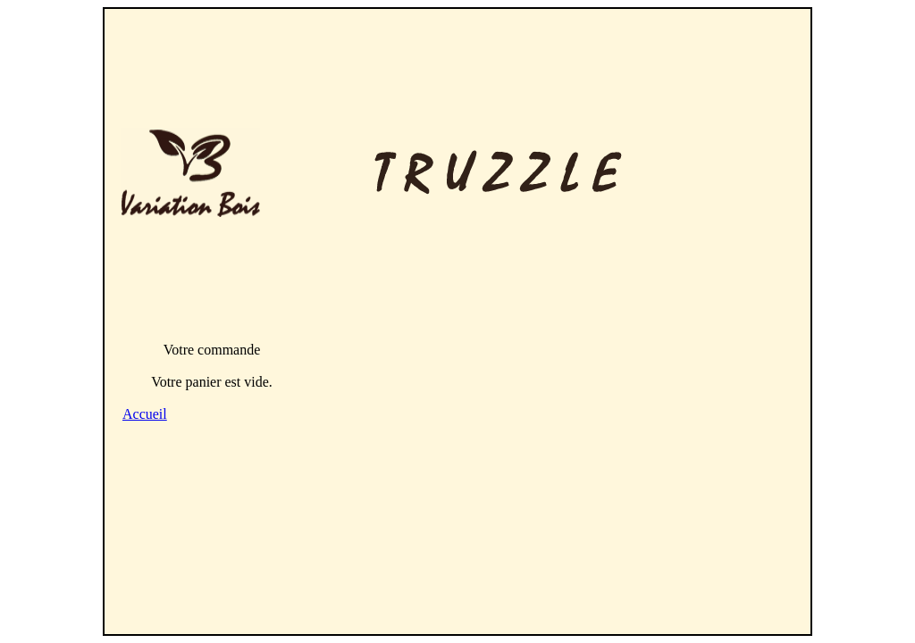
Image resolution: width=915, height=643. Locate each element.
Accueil (144, 414)
